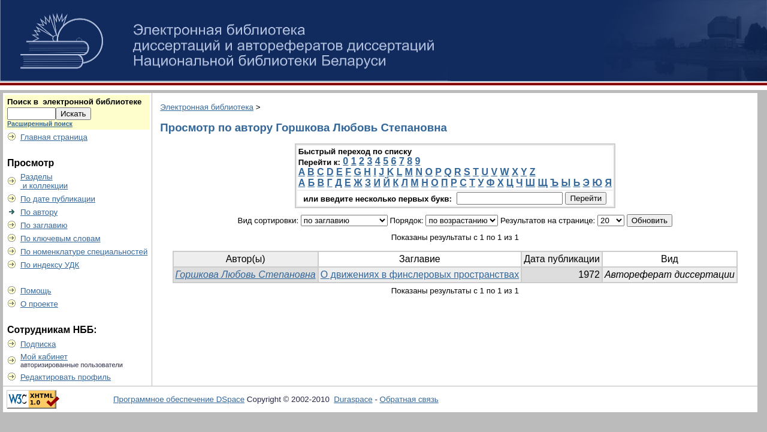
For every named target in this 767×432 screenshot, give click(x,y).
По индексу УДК (49, 264)
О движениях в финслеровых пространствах (420, 274)
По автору (39, 212)
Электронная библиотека (206, 107)
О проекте (39, 303)
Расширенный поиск (40, 123)
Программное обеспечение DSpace (178, 399)
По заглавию (44, 225)
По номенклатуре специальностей (83, 251)
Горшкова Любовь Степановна (246, 274)
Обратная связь (409, 399)
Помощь (35, 290)
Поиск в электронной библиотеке (74, 101)
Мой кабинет (44, 356)
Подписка (38, 344)
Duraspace (353, 399)
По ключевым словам (60, 238)
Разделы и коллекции (44, 181)
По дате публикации (57, 198)
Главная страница (53, 137)
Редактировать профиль (65, 377)
